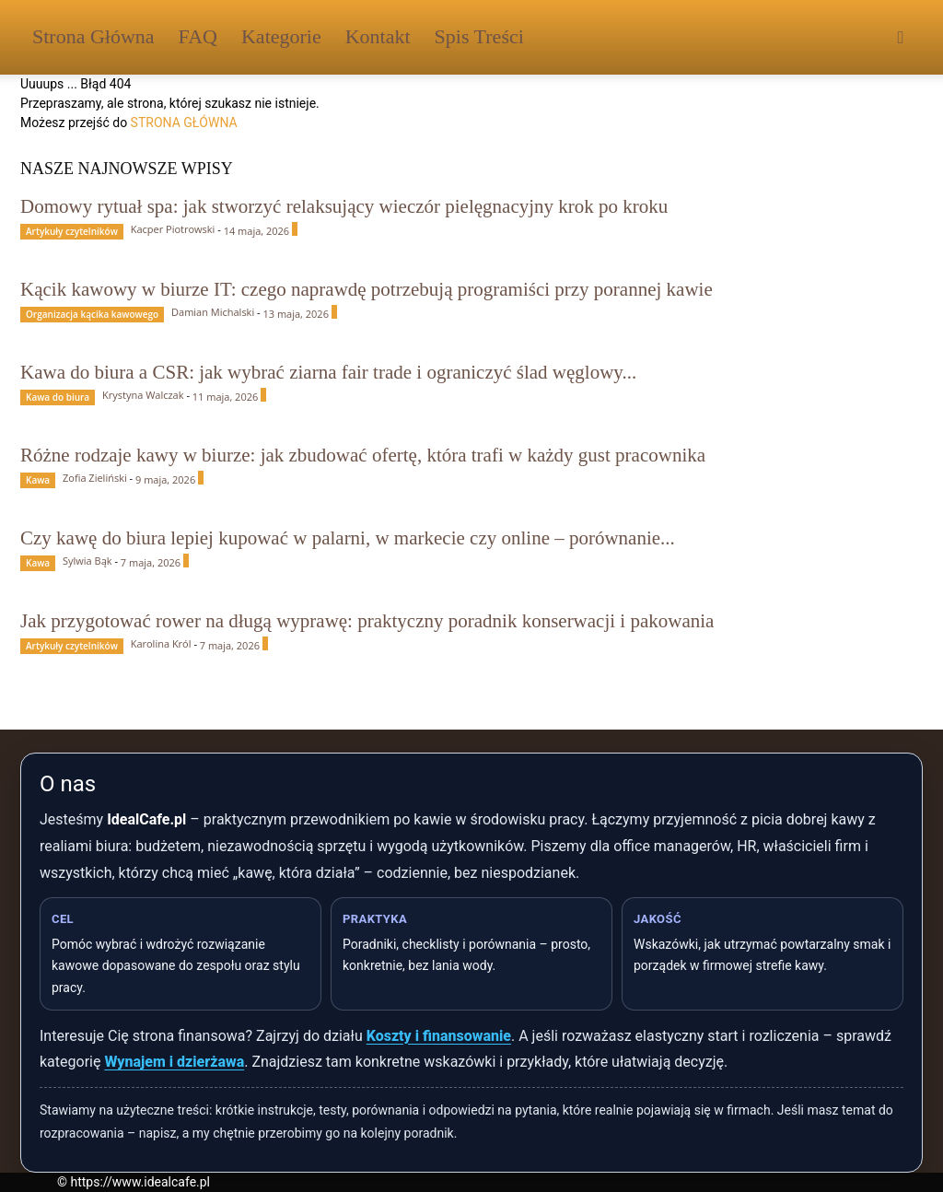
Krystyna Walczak (143, 395)
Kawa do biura (57, 397)
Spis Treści (479, 36)
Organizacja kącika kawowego (92, 314)
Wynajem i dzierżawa (174, 1061)
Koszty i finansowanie (439, 1036)
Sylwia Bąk (87, 560)
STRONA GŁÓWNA (184, 122)
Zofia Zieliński (95, 478)
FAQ (198, 36)
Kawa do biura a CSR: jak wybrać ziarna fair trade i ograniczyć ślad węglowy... (328, 372)
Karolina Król (161, 643)
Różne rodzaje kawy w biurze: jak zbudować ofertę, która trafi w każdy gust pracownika (362, 455)
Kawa (38, 479)
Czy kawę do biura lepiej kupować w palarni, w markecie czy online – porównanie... (347, 538)
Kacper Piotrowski (173, 229)
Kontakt (378, 36)
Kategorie (281, 36)
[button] (901, 38)
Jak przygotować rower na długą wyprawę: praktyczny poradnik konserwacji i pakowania (367, 621)
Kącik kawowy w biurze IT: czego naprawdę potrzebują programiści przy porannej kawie (366, 289)
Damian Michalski (212, 312)
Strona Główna (93, 36)
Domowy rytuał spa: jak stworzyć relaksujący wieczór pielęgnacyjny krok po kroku (344, 206)
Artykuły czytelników (72, 231)
